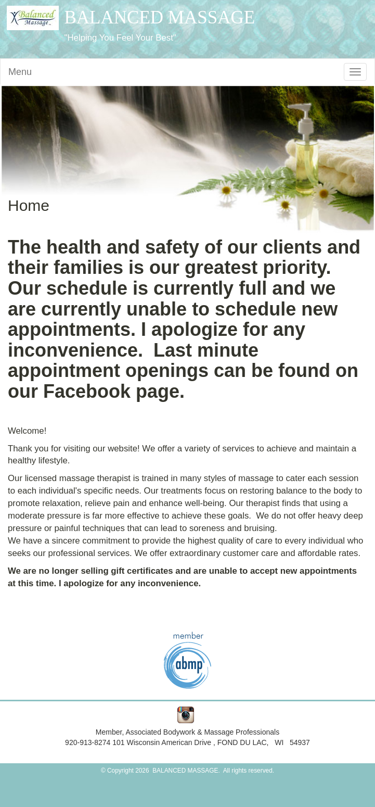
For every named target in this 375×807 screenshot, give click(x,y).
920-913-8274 (88, 742)
